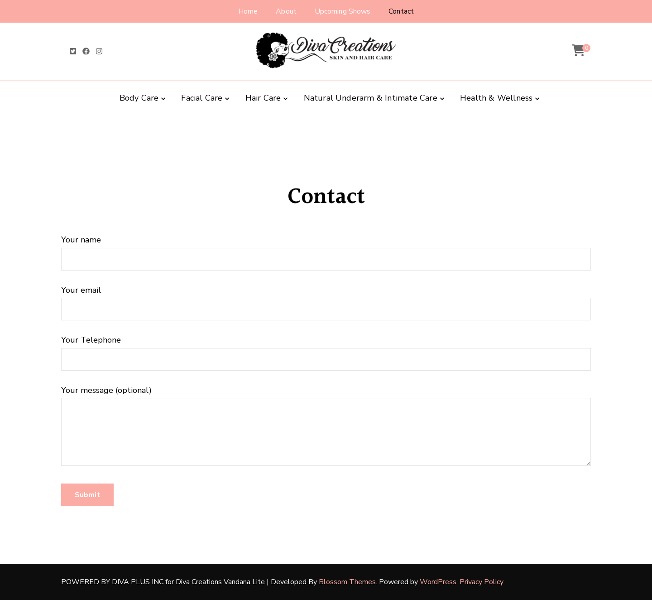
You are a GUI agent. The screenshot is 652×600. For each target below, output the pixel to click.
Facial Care (201, 97)
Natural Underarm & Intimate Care (370, 97)
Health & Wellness (496, 97)
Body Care (139, 97)
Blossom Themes (347, 582)
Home (248, 11)
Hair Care (263, 97)
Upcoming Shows (342, 11)
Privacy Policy (481, 582)
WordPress (438, 582)
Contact (401, 11)
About (286, 11)
